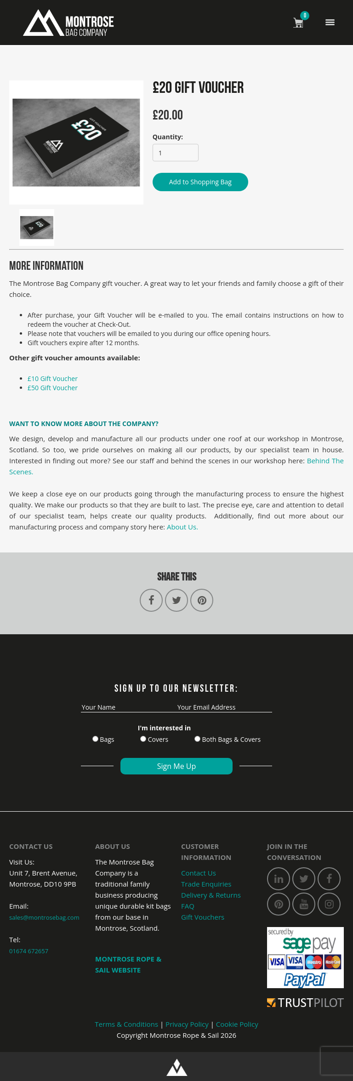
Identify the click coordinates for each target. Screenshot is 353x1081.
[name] (128, 707)
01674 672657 (28, 951)
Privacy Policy (187, 1024)
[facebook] (329, 878)
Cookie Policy (237, 1024)
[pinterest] (278, 904)
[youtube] (303, 904)
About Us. (182, 526)
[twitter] (303, 878)
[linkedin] (278, 878)
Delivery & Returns (211, 894)
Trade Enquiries (206, 883)
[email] (224, 707)
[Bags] (95, 739)
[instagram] (329, 904)
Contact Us (198, 872)
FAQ (187, 905)
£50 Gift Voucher (53, 387)
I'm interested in (164, 727)
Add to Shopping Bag (200, 181)
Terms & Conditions (126, 1024)
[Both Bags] (197, 739)
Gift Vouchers (202, 917)
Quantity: (168, 136)
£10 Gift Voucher (53, 378)
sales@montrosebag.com (44, 917)
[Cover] (143, 739)
